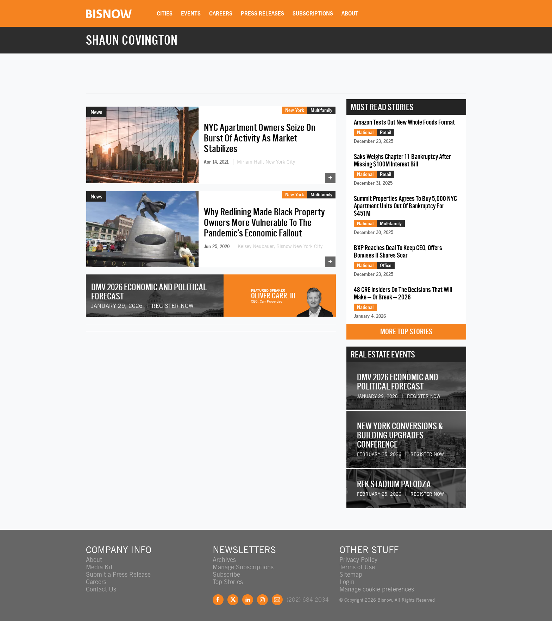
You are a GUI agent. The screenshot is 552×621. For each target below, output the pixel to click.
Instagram (262, 599)
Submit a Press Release (118, 574)
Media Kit (99, 567)
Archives (224, 559)
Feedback (277, 599)
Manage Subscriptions (243, 567)
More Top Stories (406, 331)
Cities (164, 13)
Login (347, 581)
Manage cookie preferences (376, 589)
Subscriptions (313, 13)
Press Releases (262, 13)
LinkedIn (247, 599)
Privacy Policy (358, 559)
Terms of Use (357, 567)
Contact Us (101, 589)
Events (191, 13)
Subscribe (226, 574)
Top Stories (228, 581)
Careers (220, 13)
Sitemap (350, 574)
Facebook (218, 599)
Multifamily (321, 110)
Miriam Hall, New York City (266, 162)
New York (294, 110)
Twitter (232, 599)
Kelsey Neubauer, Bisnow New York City (280, 246)
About (349, 13)
